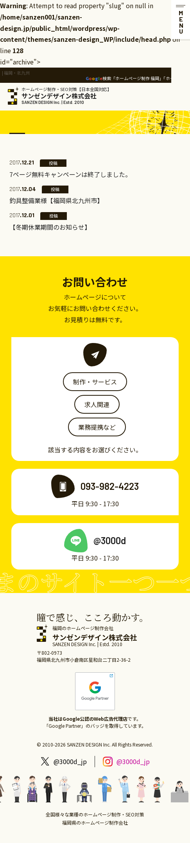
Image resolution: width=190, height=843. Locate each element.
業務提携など (97, 427)
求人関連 (96, 404)
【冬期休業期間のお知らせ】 (50, 227)
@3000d (109, 540)
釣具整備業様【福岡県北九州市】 (56, 200)
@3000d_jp (70, 761)
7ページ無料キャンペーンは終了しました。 (70, 174)
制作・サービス (95, 381)
